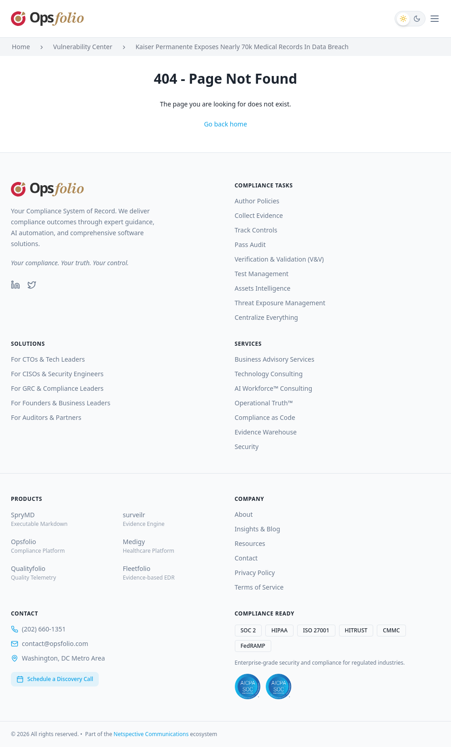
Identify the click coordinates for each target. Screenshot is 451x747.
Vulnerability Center (82, 46)
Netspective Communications (151, 734)
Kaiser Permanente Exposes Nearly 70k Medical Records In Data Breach (242, 46)
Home (21, 46)
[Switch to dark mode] (410, 18)
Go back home (225, 124)
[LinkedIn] (15, 284)
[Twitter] (31, 284)
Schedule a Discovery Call (54, 679)
